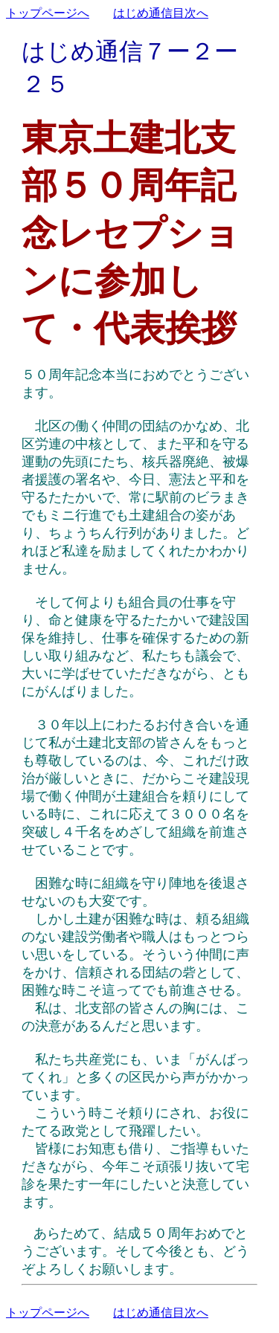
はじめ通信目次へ (160, 13)
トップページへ (47, 13)
